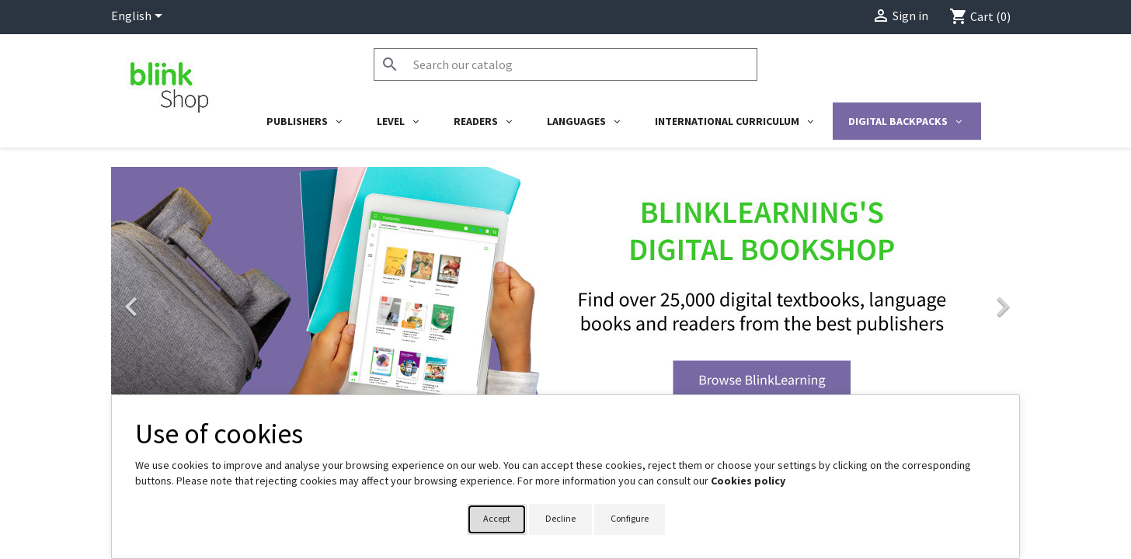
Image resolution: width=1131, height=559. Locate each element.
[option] (565, 299)
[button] (179, 299)
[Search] (565, 64)
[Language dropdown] (139, 17)
